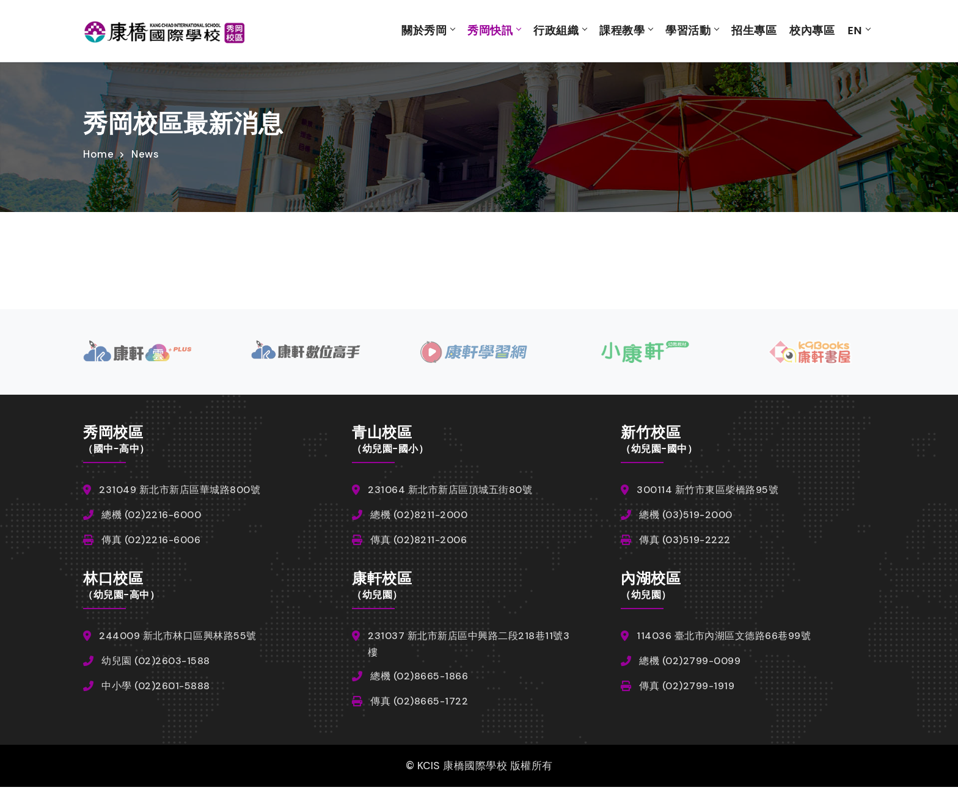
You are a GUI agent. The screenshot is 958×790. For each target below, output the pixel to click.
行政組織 (556, 30)
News (145, 154)
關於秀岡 (424, 30)
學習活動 (688, 30)
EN (854, 30)
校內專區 (812, 30)
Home (98, 154)
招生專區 (754, 30)
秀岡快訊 (490, 30)
